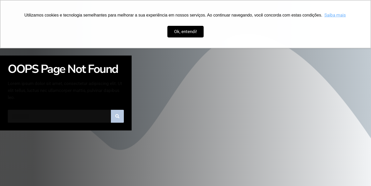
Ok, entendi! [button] (185, 31)
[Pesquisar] (117, 116)
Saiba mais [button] (335, 15)
